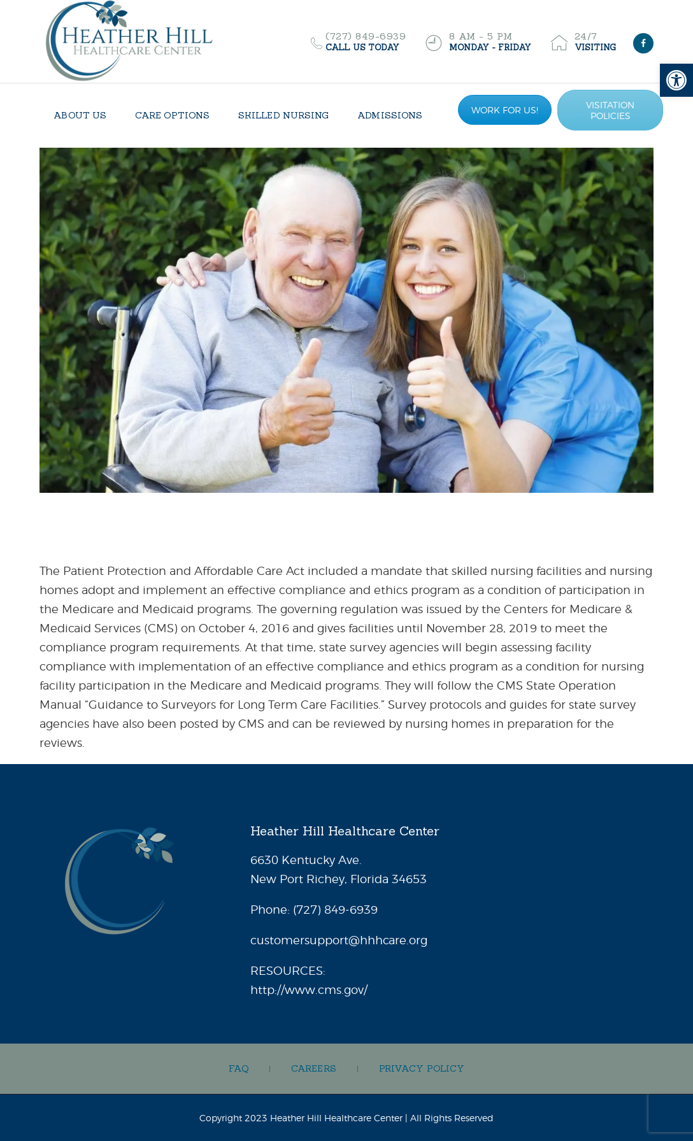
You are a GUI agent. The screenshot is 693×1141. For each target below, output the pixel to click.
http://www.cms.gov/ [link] (309, 989)
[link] (676, 80)
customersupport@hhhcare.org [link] (338, 940)
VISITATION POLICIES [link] (610, 110)
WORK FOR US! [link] (504, 109)
